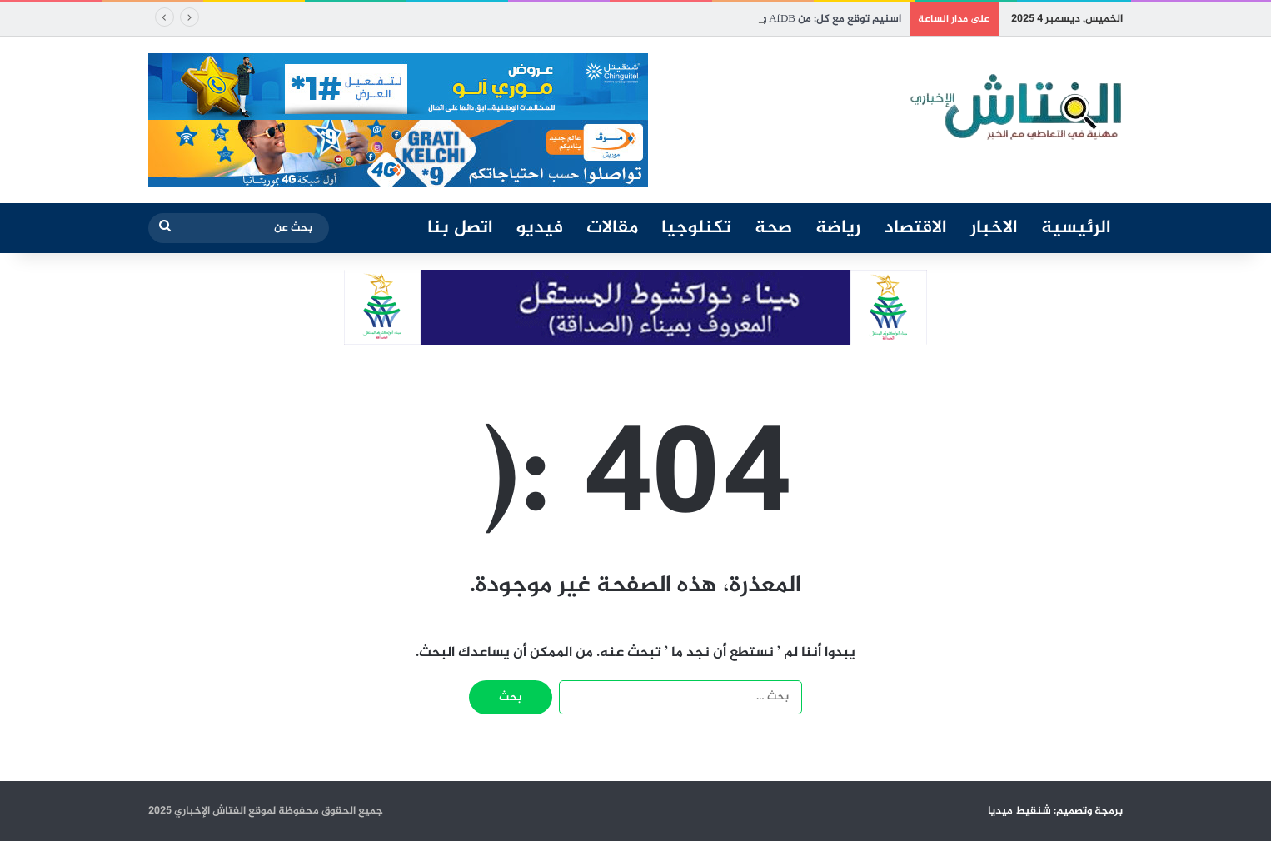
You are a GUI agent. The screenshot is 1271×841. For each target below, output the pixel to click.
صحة (773, 228)
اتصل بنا (460, 228)
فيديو (539, 228)
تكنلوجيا (696, 228)
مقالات (612, 228)
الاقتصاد (915, 228)
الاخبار (994, 228)
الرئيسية (1076, 228)
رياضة (837, 228)
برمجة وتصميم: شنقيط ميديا (1055, 811)
